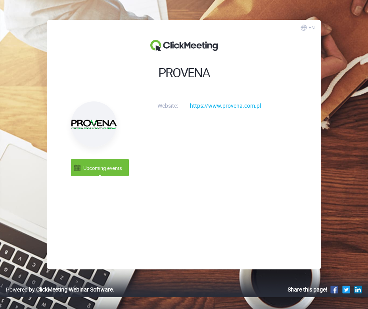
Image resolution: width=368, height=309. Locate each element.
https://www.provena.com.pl (225, 105)
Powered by (59, 289)
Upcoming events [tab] (97, 168)
